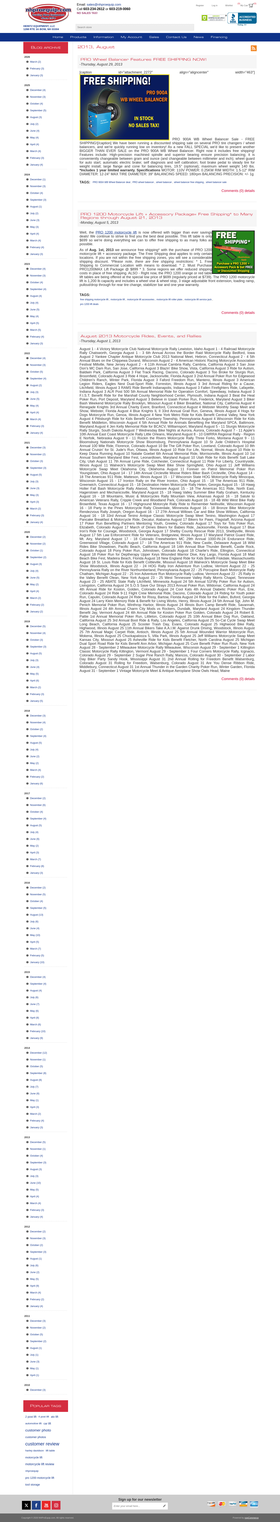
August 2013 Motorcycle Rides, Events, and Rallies (140, 336)
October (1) (36, 550)
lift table (50, 1450)
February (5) (37, 955)
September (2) (38, 557)
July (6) (34, 921)
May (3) (34, 226)
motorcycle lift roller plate (169, 299)
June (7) (34, 1004)
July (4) (34, 302)
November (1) (38, 1059)
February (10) (38, 1031)
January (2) (36, 611)
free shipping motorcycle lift (94, 299)
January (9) (36, 1038)
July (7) (34, 1086)
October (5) (36, 371)
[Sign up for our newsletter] (136, 1506)
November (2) (38, 454)
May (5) (34, 673)
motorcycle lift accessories (140, 299)
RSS (254, 48)
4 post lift (43, 1416)
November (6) (38, 805)
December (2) (38, 536)
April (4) (34, 144)
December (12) (38, 1052)
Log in (215, 5)
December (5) (38, 626)
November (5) (38, 894)
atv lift (54, 1416)
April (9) (34, 1285)
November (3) (38, 96)
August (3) (36, 117)
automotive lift (33, 1423)
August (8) (36, 1079)
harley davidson (34, 1450)
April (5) (34, 323)
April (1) (34, 1375)
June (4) (34, 130)
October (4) (36, 103)
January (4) (36, 164)
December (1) (38, 179)
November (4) (38, 633)
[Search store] (131, 27)
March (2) (35, 61)
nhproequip (31, 1470)
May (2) (34, 584)
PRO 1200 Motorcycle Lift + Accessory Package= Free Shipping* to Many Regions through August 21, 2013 (166, 216)
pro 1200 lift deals (89, 304)
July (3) (34, 392)
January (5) (36, 700)
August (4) (36, 295)
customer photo (38, 1430)
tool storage (32, 1484)
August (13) (36, 914)
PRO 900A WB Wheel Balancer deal (111, 182)
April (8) (34, 1017)
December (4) (38, 90)
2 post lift (31, 1416)
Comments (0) (232, 191)
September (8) (38, 1073)
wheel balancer (164, 182)
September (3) (38, 199)
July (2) (34, 124)
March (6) (35, 1024)
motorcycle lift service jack (198, 299)
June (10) (35, 1182)
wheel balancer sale (216, 182)
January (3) (36, 75)
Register (200, 5)
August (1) (36, 206)
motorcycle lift (33, 1457)
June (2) (34, 756)
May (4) (34, 137)
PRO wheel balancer (143, 182)
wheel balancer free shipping (189, 182)
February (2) (37, 604)
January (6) (36, 783)
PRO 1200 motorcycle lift (116, 232)
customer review (42, 1443)
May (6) (34, 1010)
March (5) (35, 329)
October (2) (36, 729)
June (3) (34, 220)
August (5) (36, 474)
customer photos (35, 1437)
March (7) (35, 859)
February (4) (37, 247)
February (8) (37, 866)
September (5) (38, 110)
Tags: (85, 182)
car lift (47, 1423)
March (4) (35, 151)
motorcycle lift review (39, 1464)
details (250, 191)
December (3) (38, 447)
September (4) (38, 289)
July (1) (34, 1354)
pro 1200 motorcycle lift (39, 1477)
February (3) (37, 68)
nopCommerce (252, 1518)
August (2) (36, 385)
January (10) (37, 962)
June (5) (34, 309)
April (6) (34, 680)
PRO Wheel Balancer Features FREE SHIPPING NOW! (143, 59)
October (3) (36, 461)
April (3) (34, 501)
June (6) (34, 838)
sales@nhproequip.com (104, 4)
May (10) (35, 935)
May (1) (34, 1100)
